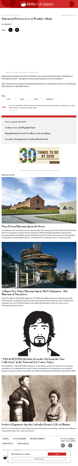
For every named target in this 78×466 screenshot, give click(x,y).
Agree (57, 454)
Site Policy (17, 450)
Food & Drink (19, 439)
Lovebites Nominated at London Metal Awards (26, 139)
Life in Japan (23, 444)
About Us (5, 450)
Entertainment (37, 439)
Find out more (39, 459)
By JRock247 (7, 24)
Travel (5, 439)
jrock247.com (13, 110)
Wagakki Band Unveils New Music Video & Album (27, 133)
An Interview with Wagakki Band (20, 127)
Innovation (7, 444)
